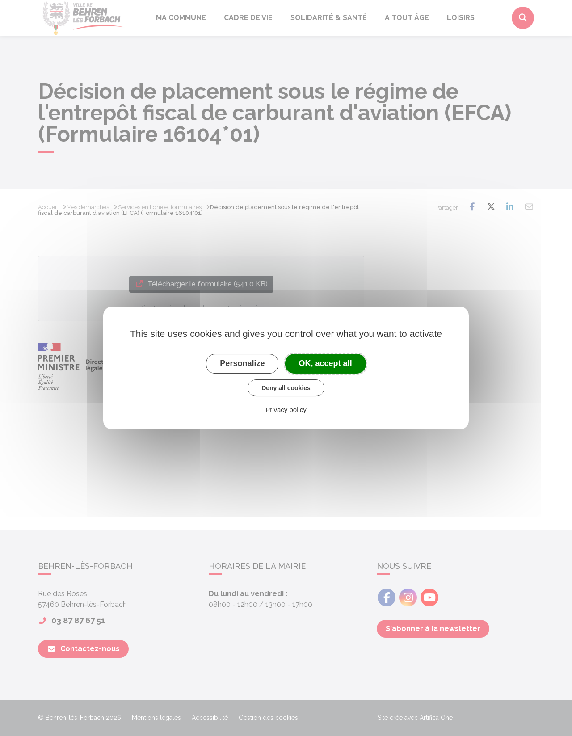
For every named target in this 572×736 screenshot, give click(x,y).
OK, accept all (325, 363)
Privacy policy (286, 409)
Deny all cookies (286, 387)
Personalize (242, 363)
